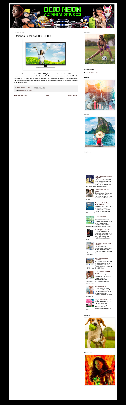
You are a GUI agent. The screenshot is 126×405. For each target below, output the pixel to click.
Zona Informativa (18, 101)
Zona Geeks (68, 101)
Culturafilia (72, 104)
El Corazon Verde (65, 104)
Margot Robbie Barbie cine (103, 300)
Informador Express (42, 101)
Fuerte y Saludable (40, 103)
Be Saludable (25, 101)
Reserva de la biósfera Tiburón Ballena (102, 203)
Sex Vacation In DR (92, 72)
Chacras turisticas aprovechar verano (100, 217)
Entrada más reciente (20, 96)
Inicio (47, 96)
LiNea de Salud (33, 101)
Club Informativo (51, 101)
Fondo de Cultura (60, 101)
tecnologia (23, 90)
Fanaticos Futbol (18, 104)
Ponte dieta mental (100, 286)
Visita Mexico (57, 104)
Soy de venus (31, 103)
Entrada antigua (72, 96)
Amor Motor (17, 106)
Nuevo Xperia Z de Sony (102, 230)
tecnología (29, 90)
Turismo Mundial (42, 104)
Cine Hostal (54, 103)
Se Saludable (50, 104)
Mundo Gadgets (61, 103)
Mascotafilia (25, 104)
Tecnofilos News (24, 103)
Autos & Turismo (69, 103)
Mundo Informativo (33, 104)
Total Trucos (48, 103)
